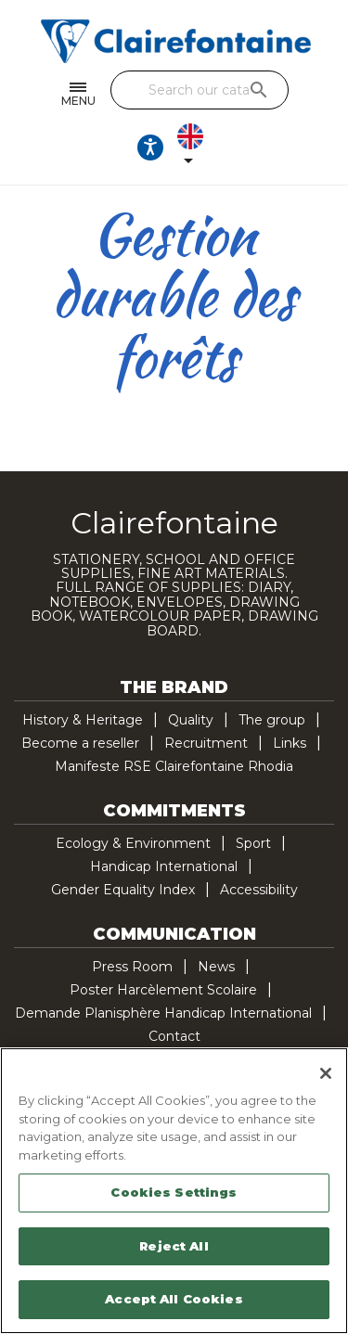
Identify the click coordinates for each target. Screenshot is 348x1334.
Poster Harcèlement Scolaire (163, 989)
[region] (174, 1190)
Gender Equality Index (123, 889)
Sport (253, 843)
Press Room (132, 966)
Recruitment (206, 743)
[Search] (199, 90)
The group (271, 720)
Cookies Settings (173, 1192)
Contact (174, 1036)
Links (289, 743)
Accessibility (259, 889)
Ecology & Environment (133, 843)
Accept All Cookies (173, 1298)
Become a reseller (80, 743)
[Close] (325, 1073)
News (216, 966)
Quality (190, 720)
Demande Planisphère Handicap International (163, 1013)
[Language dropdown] (194, 147)
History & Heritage (82, 720)
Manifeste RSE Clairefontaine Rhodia (174, 766)
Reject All (173, 1245)
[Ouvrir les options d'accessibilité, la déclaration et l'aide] (150, 147)
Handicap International (164, 866)
